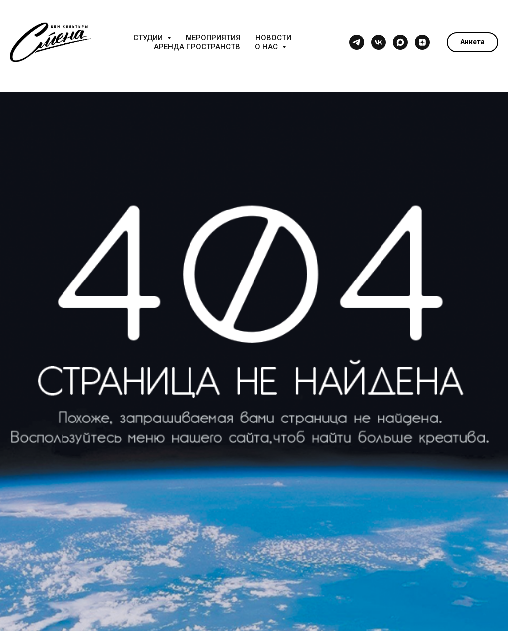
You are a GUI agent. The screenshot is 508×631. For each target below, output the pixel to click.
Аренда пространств (197, 46)
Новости (273, 37)
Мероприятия (213, 37)
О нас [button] (267, 46)
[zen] (422, 42)
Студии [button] (149, 37)
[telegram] (356, 42)
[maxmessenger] (400, 42)
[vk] (378, 42)
